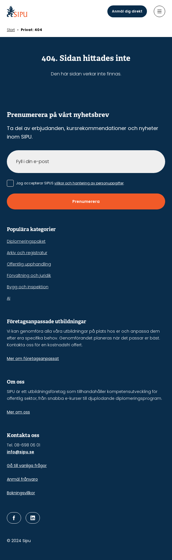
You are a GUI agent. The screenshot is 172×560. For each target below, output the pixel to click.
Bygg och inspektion (27, 287)
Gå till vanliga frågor (27, 465)
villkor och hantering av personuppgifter (89, 183)
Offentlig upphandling (29, 264)
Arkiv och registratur (27, 253)
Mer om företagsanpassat (33, 358)
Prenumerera (86, 201)
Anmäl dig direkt (127, 11)
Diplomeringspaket (26, 241)
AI (8, 298)
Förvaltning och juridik (29, 275)
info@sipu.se (20, 452)
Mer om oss (18, 412)
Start (11, 29)
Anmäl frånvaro (22, 479)
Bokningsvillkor (21, 493)
